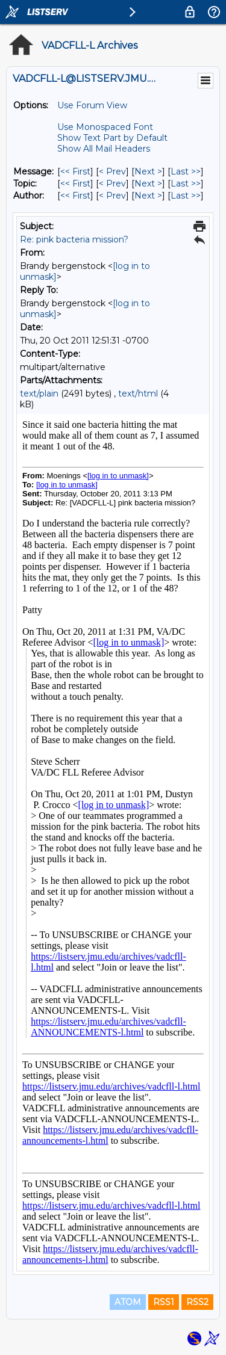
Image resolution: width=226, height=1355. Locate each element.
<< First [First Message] (75, 171)
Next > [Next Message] (148, 171)
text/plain (39, 393)
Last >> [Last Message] (186, 171)
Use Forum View (92, 105)
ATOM (128, 1302)
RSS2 (197, 1302)
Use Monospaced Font (105, 127)
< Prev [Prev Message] (112, 171)
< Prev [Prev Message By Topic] (112, 183)
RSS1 (163, 1302)
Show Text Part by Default (112, 137)
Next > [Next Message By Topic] (148, 183)
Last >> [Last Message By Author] (186, 195)
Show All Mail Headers (103, 148)
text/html (138, 393)
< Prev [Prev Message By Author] (112, 195)
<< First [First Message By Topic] (75, 183)
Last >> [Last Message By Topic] (186, 183)
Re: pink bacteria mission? (74, 239)
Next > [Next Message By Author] (148, 195)
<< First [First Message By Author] (75, 195)
